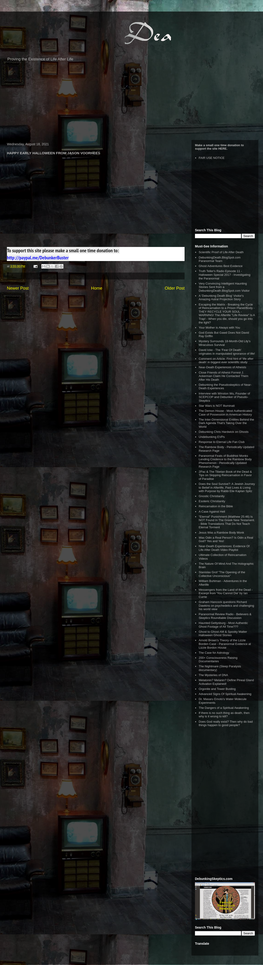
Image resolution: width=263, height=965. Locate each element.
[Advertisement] (131, 103)
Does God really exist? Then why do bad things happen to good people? (226, 723)
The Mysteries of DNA (213, 675)
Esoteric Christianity (212, 501)
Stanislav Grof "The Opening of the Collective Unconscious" (222, 574)
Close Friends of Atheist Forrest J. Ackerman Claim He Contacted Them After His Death (223, 376)
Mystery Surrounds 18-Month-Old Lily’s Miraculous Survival (224, 343)
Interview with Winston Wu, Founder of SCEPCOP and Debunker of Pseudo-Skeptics (224, 397)
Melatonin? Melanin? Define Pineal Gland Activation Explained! (226, 682)
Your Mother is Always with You (219, 327)
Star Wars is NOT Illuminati (217, 405)
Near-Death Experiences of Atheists (222, 367)
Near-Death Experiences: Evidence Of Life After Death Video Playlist (224, 548)
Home (96, 288)
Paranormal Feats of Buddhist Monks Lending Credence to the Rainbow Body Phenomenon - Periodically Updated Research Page (225, 461)
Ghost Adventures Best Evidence (220, 266)
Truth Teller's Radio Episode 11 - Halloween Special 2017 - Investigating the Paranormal (224, 274)
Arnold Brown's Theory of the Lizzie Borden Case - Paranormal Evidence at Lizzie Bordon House (225, 643)
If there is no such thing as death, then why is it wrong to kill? (224, 714)
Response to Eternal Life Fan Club (222, 442)
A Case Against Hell (212, 511)
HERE (222, 148)
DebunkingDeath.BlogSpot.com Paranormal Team (219, 259)
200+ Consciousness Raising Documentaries (218, 659)
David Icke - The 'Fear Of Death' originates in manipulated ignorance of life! (227, 351)
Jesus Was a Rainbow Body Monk (221, 532)
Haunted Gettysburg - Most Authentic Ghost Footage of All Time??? (223, 624)
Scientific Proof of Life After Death (221, 252)
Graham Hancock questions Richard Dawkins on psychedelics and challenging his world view (226, 605)
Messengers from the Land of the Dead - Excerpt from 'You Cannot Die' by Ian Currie (225, 593)
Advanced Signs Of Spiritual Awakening (225, 694)
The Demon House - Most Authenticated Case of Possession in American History (225, 412)
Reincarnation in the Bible (216, 506)
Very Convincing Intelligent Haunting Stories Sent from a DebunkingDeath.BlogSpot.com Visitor (224, 287)
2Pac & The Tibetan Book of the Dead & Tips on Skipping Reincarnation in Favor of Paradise (225, 475)
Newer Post (18, 288)
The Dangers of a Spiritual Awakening (224, 708)
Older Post (175, 288)
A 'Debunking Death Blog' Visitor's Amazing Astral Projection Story (221, 297)
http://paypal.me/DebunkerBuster (38, 257)
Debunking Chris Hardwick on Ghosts (223, 432)
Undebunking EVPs (212, 437)
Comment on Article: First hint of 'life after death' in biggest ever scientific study (226, 360)
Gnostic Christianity (211, 496)
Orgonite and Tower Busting (217, 689)
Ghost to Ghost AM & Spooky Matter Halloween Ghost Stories (223, 633)
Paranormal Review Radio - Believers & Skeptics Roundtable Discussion (225, 616)
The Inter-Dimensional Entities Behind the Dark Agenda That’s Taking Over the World (226, 423)
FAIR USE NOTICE (211, 158)
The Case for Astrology (214, 652)
